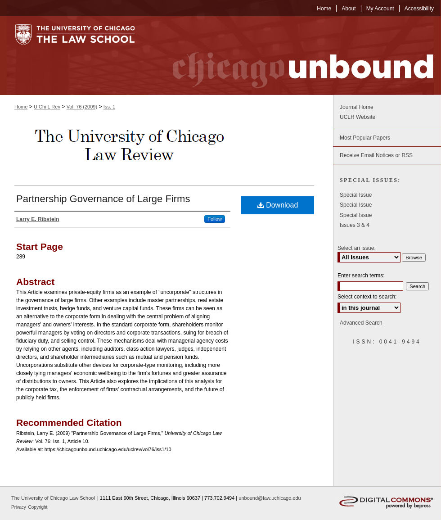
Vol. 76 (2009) (82, 106)
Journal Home (357, 107)
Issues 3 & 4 (354, 225)
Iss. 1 (109, 106)
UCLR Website (357, 117)
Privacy (19, 507)
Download (277, 205)
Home (20, 106)
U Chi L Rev (47, 106)
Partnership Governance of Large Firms (103, 198)
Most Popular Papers (365, 138)
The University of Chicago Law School (53, 498)
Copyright (38, 507)
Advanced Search (361, 323)
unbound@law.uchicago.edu (269, 498)
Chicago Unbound (294, 55)
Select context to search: (367, 297)
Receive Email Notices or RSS (376, 155)
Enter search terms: (361, 275)
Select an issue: (357, 248)
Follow (214, 219)
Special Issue (356, 195)
